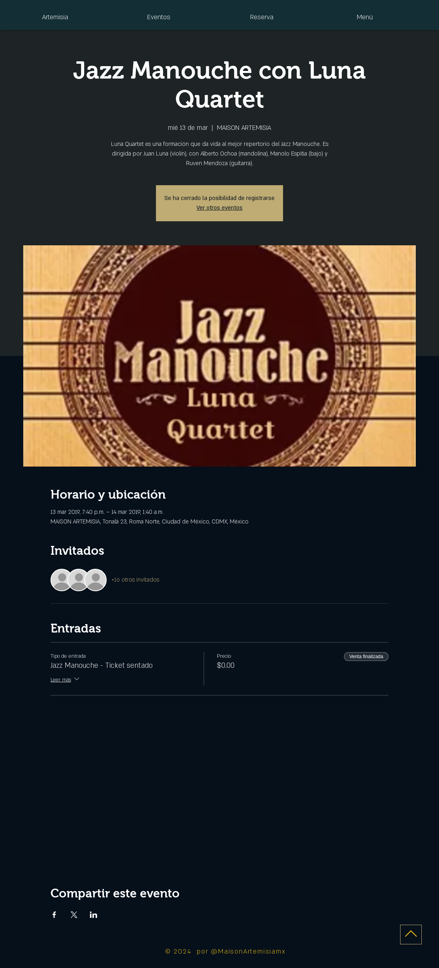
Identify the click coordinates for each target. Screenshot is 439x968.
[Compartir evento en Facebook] (54, 914)
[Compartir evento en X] (74, 914)
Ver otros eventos (219, 208)
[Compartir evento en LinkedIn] (93, 914)
